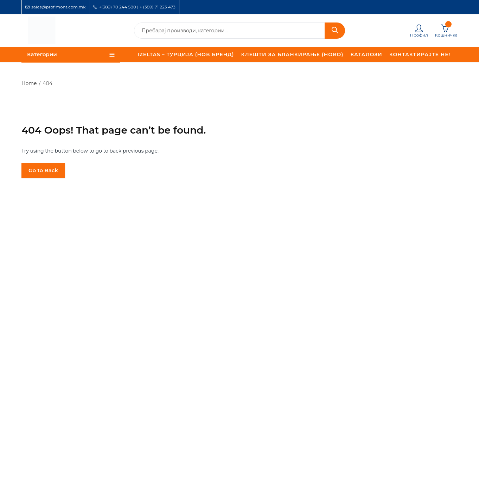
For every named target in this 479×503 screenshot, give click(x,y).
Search (335, 30)
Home (29, 83)
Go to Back (43, 170)
